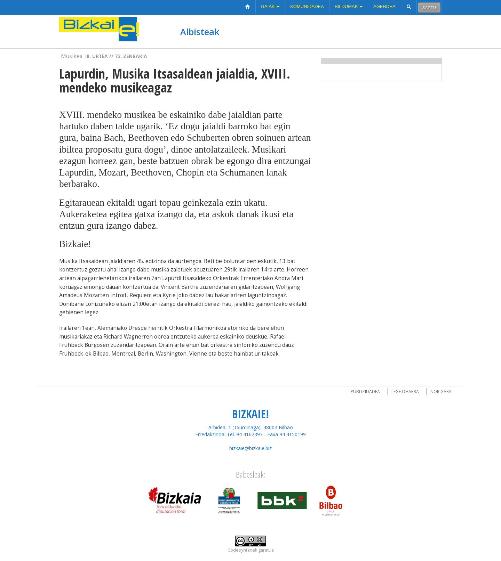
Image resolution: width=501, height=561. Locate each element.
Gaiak (270, 6)
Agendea (384, 6)
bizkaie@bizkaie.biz (250, 448)
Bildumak (349, 6)
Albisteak (199, 32)
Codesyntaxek (242, 550)
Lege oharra (405, 392)
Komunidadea (307, 6)
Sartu (429, 7)
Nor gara (441, 392)
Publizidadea (365, 392)
